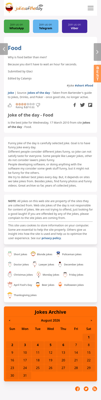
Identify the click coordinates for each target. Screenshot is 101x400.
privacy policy (51, 238)
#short (79, 85)
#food (89, 85)
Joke (11, 93)
